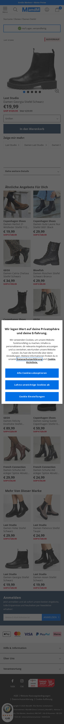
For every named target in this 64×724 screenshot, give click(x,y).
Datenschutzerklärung (29, 359)
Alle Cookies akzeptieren (32, 373)
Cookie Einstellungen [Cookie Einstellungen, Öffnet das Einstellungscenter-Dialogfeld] (32, 396)
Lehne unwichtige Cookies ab (32, 384)
